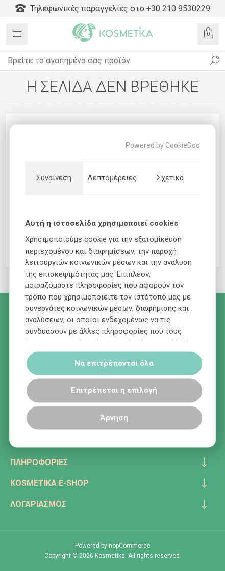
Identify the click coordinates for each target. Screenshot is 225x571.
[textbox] (102, 60)
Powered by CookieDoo (163, 145)
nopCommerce (130, 545)
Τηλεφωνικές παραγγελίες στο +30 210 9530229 (112, 8)
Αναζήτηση (215, 60)
